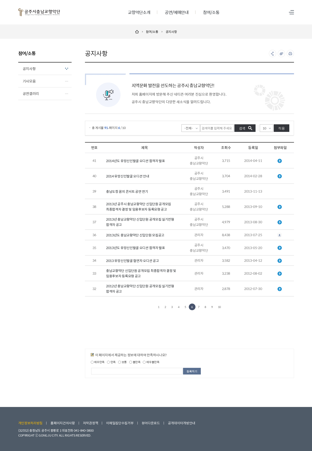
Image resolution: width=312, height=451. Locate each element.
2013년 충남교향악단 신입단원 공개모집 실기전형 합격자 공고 (140, 222)
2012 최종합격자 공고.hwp (279, 274)
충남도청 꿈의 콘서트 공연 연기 (127, 191)
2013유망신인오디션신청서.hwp (279, 261)
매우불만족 (151, 362)
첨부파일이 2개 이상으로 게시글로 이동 (279, 235)
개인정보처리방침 (30, 422)
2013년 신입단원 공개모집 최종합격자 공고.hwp (279, 207)
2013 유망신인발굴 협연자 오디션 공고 (132, 260)
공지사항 (171, 31)
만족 (111, 362)
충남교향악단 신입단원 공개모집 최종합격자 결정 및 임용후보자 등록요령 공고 (141, 273)
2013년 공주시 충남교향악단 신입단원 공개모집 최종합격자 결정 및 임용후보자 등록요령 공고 (138, 206)
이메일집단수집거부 (119, 422)
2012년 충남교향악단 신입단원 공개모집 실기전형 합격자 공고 (140, 288)
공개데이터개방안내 (181, 422)
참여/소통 (152, 31)
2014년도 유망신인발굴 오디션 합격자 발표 (135, 160)
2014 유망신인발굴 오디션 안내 (127, 176)
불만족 (135, 362)
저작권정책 (90, 422)
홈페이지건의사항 (62, 422)
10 (219, 307)
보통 (122, 362)
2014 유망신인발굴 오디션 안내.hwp (279, 176)
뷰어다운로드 (151, 422)
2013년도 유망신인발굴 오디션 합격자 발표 (135, 247)
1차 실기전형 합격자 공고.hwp (279, 222)
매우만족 (98, 362)
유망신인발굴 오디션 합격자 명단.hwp (279, 161)
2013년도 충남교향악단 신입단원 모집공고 (135, 235)
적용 (281, 128)
